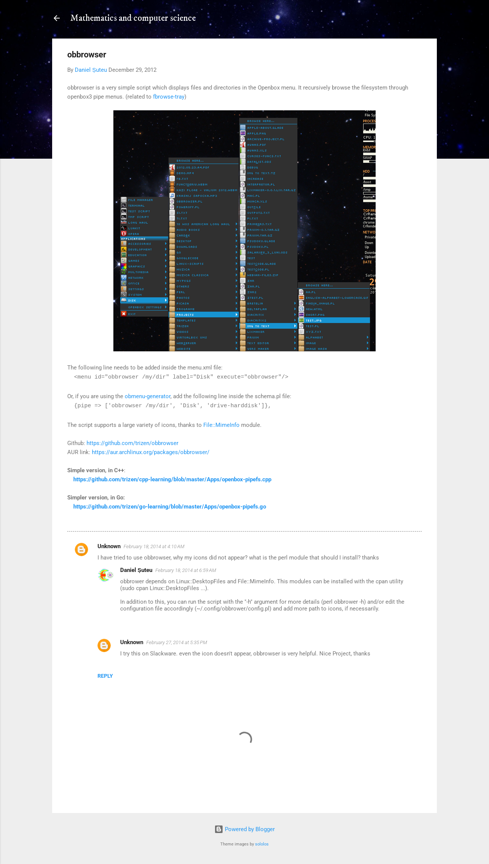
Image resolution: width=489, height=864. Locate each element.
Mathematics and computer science (133, 18)
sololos (262, 844)
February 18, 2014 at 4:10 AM (154, 546)
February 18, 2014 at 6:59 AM (185, 570)
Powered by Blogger (244, 829)
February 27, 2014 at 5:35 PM (176, 642)
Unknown (109, 546)
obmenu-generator (147, 396)
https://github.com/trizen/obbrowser (132, 443)
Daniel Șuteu (136, 570)
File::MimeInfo (221, 425)
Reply (105, 676)
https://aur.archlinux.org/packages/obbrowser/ (150, 452)
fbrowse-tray (168, 96)
